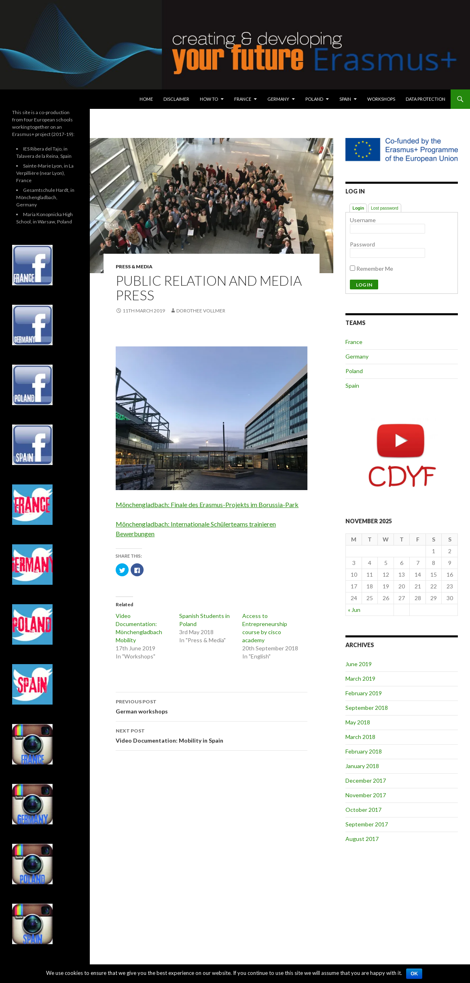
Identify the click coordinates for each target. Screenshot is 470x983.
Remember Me (371, 268)
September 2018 (366, 707)
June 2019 (358, 663)
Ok (414, 974)
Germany (278, 99)
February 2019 (363, 693)
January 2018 (362, 765)
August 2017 (362, 838)
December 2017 (365, 780)
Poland (314, 99)
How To (209, 99)
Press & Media (134, 266)
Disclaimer (176, 99)
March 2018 (360, 736)
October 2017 (363, 809)
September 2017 (366, 824)
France (242, 99)
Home (146, 99)
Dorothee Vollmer (200, 311)
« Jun (354, 609)
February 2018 (363, 751)
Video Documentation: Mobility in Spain (211, 735)
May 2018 (357, 722)
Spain (345, 99)
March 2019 (360, 678)
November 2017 (365, 795)
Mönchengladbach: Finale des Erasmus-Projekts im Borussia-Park (207, 504)
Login (358, 208)
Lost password (384, 208)
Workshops (381, 99)
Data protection (425, 99)
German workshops (211, 706)
